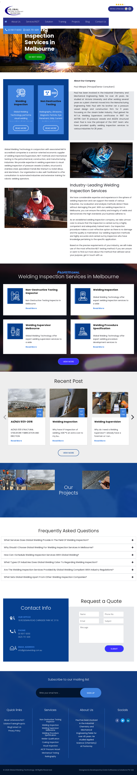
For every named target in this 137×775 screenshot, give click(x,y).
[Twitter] (123, 720)
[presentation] (91, 648)
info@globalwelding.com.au (30, 650)
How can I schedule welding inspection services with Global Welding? (41, 554)
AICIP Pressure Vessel (50, 749)
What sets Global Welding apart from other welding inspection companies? (45, 577)
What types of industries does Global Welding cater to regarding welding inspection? (50, 562)
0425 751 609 (32, 29)
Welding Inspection (50, 725)
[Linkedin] (128, 720)
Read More (20, 128)
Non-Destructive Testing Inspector (50, 720)
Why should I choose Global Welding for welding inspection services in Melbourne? (48, 547)
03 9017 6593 (14, 29)
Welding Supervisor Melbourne (50, 729)
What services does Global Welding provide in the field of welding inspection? (46, 540)
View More (68, 361)
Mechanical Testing (50, 753)
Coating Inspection (50, 742)
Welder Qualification (50, 739)
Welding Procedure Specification (50, 734)
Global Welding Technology (22, 770)
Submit (114, 648)
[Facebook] (117, 720)
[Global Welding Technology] (14, 10)
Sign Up (91, 693)
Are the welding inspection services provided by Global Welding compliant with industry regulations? (59, 569)
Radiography (50, 756)
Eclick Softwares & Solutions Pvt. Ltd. (118, 770)
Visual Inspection (50, 746)
